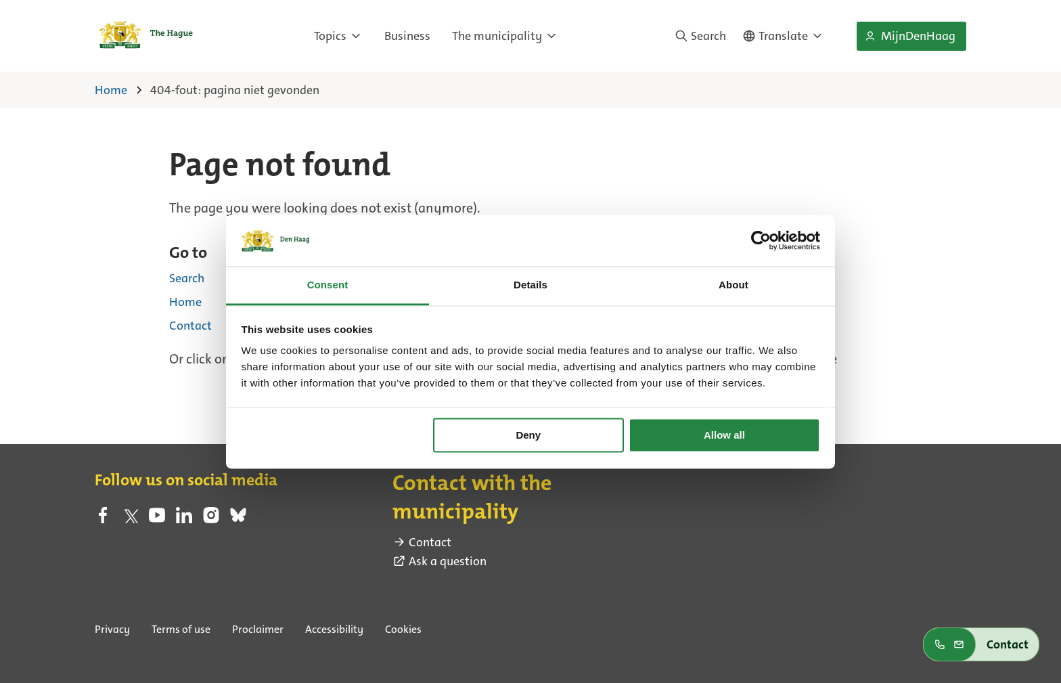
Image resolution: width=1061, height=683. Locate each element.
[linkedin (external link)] (184, 519)
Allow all (724, 435)
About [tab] (733, 285)
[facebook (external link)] (103, 519)
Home (185, 301)
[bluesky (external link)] (238, 519)
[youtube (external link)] (157, 519)
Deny (528, 435)
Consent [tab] (327, 285)
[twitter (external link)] (130, 519)
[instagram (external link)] (211, 519)
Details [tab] (530, 285)
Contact (190, 325)
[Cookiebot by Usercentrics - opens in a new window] (761, 240)
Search (186, 277)
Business (407, 36)
